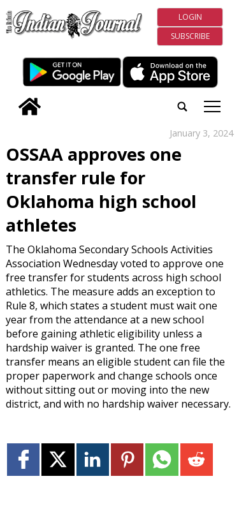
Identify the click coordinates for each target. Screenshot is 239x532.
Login (190, 16)
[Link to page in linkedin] (92, 459)
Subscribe (190, 36)
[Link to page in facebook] (23, 459)
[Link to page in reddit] (196, 459)
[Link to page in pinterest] (127, 459)
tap (212, 107)
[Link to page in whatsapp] (161, 459)
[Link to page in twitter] (57, 459)
